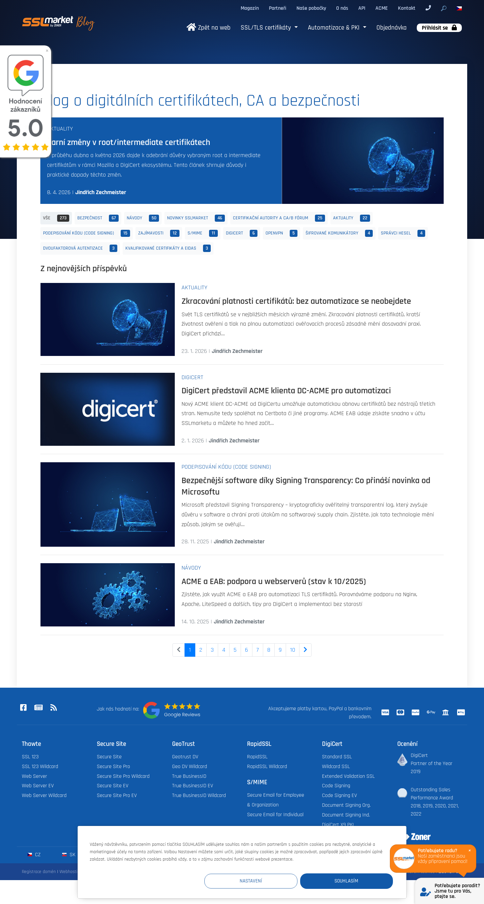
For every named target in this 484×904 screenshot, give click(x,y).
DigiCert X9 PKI (338, 824)
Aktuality (60, 129)
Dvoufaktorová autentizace (80, 248)
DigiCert (241, 233)
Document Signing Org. (346, 805)
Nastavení (269, 880)
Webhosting (70, 872)
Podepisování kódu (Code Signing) (86, 233)
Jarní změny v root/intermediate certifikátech (128, 142)
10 (292, 650)
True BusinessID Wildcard (199, 795)
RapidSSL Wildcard (267, 766)
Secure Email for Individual (275, 814)
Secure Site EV (112, 785)
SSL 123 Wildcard (40, 766)
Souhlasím (352, 880)
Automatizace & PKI (334, 28)
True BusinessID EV (192, 785)
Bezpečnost (98, 218)
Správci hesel (403, 233)
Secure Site (109, 756)
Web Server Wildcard (44, 795)
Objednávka (391, 28)
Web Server (34, 776)
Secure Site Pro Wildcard (123, 776)
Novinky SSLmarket (196, 218)
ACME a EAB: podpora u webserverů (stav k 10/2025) (274, 581)
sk (68, 854)
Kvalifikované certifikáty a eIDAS (168, 248)
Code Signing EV (339, 795)
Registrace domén (39, 872)
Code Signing (336, 785)
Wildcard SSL (336, 766)
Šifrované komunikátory (339, 233)
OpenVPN (281, 233)
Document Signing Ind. (346, 815)
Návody (143, 218)
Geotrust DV (185, 756)
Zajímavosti (158, 233)
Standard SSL (337, 756)
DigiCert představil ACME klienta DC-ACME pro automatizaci (286, 390)
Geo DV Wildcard (189, 766)
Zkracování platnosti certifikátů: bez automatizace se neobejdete (296, 301)
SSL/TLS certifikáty (267, 28)
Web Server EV (38, 785)
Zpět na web (209, 28)
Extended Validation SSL (348, 776)
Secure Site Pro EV (117, 795)
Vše (56, 218)
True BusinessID (189, 776)
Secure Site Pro (113, 766)
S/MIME (203, 233)
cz (34, 854)
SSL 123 (30, 756)
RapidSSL (257, 756)
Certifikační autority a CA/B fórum (279, 218)
